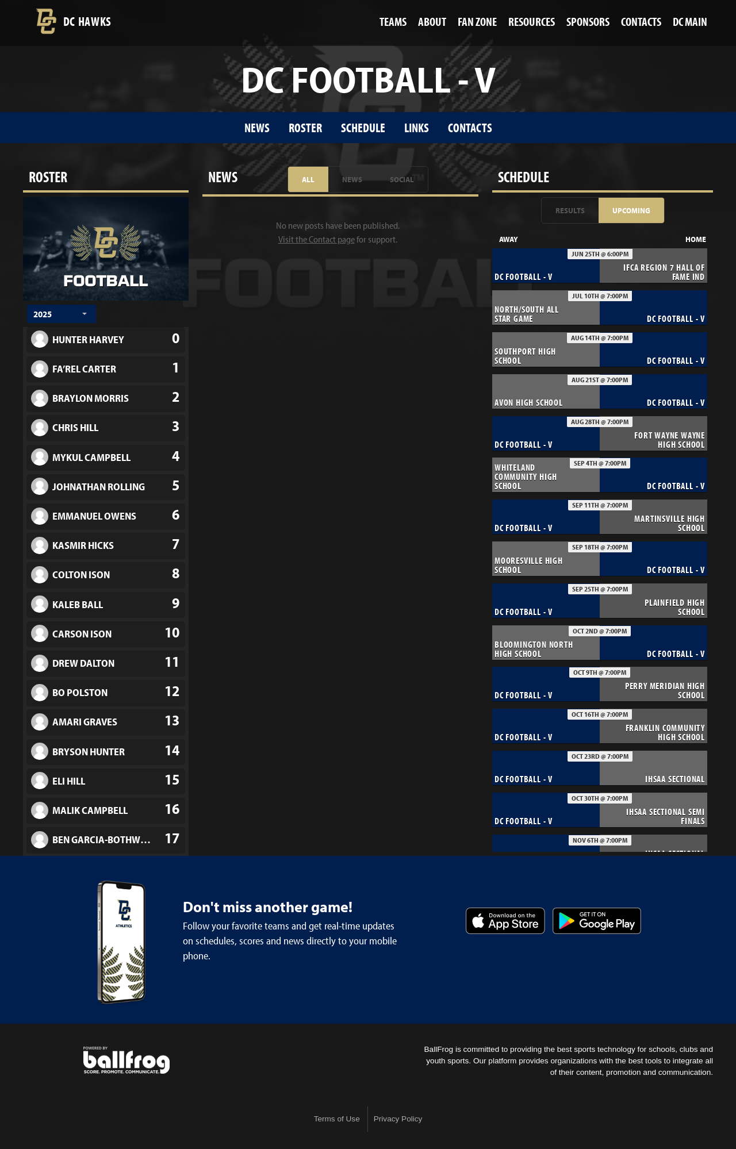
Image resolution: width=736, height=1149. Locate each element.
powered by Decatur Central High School (126, 1060)
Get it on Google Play (597, 921)
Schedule (363, 127)
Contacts (470, 127)
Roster (305, 127)
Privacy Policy (398, 1119)
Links (416, 127)
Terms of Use (337, 1119)
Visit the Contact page (316, 239)
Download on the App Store (505, 921)
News (257, 127)
